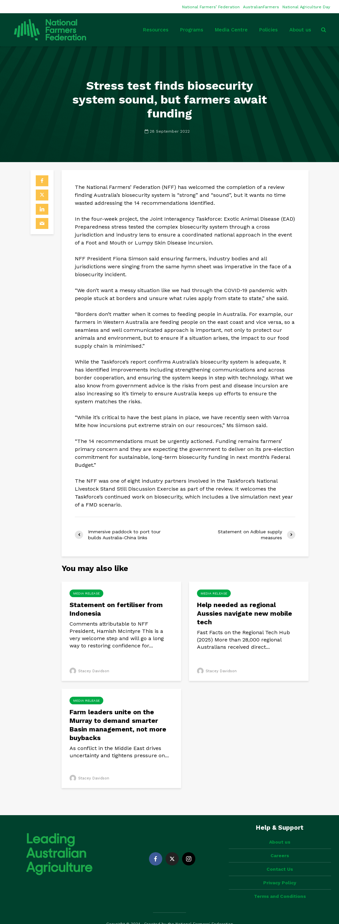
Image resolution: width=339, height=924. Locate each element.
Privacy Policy (279, 871)
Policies (268, 30)
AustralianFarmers (261, 7)
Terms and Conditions (280, 885)
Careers (279, 844)
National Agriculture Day (306, 7)
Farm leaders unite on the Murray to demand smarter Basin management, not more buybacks (118, 725)
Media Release (86, 593)
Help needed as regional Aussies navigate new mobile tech (244, 613)
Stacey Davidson (89, 671)
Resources (156, 30)
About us (300, 30)
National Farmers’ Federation (211, 7)
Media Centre (231, 30)
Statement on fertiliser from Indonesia (116, 609)
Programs (191, 30)
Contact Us (279, 857)
